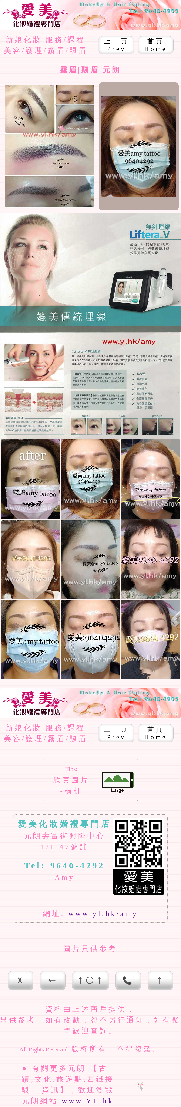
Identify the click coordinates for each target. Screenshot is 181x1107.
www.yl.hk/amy (103, 914)
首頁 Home (155, 45)
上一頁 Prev (116, 45)
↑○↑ (90, 980)
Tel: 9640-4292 (64, 865)
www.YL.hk (88, 1101)
